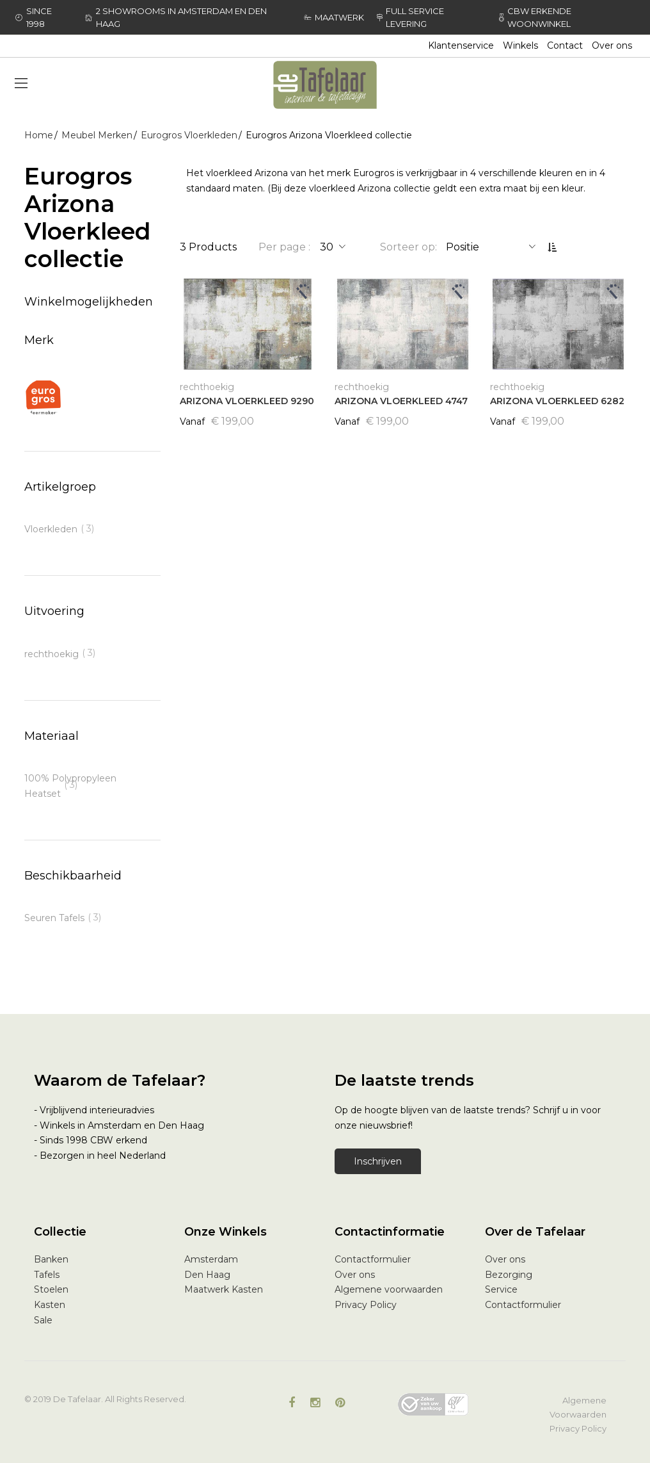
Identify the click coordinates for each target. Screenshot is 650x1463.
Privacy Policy (366, 1305)
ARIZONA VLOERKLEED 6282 (557, 401)
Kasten (49, 1305)
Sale (43, 1320)
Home (38, 135)
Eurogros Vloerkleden (189, 135)
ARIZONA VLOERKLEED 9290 (247, 401)
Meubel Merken (96, 135)
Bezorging (508, 1274)
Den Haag (207, 1274)
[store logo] (325, 85)
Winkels (520, 45)
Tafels (46, 1274)
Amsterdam (211, 1259)
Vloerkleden (50, 529)
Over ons (612, 45)
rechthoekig (51, 654)
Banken (51, 1259)
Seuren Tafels (54, 918)
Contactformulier (373, 1259)
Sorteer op (407, 247)
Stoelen (51, 1289)
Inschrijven (378, 1161)
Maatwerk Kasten (223, 1289)
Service (501, 1289)
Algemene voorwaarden (389, 1289)
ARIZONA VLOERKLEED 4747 (401, 401)
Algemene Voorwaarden (578, 1407)
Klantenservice (461, 45)
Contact (565, 45)
